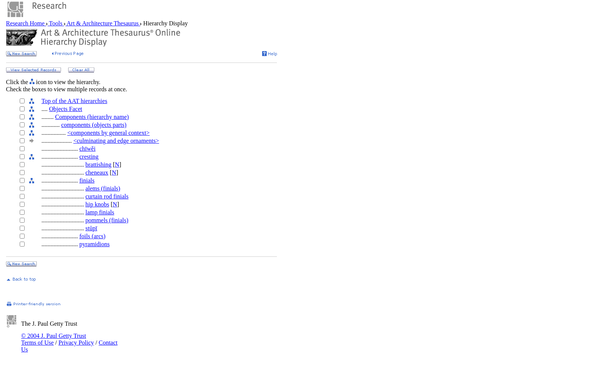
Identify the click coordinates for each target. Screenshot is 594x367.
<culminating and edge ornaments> (116, 140)
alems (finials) (102, 188)
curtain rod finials (106, 196)
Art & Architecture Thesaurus (103, 23)
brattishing (98, 164)
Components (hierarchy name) (92, 117)
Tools (56, 23)
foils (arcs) (92, 236)
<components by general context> (108, 133)
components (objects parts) (93, 125)
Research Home (26, 23)
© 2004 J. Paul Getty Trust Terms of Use (53, 339)
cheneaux (96, 172)
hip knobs (97, 204)
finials (86, 180)
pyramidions (94, 244)
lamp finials (99, 212)
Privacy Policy (76, 342)
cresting (88, 156)
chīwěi (87, 148)
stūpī (91, 228)
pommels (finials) (106, 220)
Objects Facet (65, 109)
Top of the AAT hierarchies (74, 101)
